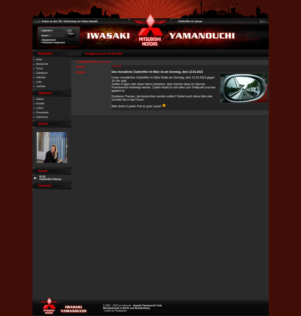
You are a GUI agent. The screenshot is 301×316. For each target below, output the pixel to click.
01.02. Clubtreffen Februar (50, 178)
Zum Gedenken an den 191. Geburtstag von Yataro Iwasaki (65, 21)
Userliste (40, 86)
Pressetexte (42, 112)
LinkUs (40, 108)
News (39, 59)
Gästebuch (42, 73)
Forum (39, 68)
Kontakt (40, 103)
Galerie (40, 99)
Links (39, 82)
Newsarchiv (42, 64)
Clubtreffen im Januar (190, 21)
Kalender (41, 77)
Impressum (42, 117)
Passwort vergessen (53, 42)
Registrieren (49, 40)
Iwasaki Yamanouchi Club (147, 305)
